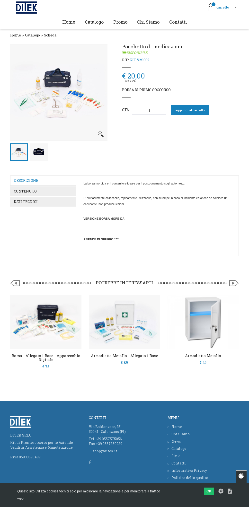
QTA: (126, 109)
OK (208, 491)
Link (175, 456)
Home (68, 22)
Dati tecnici (26, 201)
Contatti (178, 22)
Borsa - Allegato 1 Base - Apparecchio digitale (46, 357)
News (176, 441)
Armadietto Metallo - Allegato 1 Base (124, 355)
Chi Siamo (148, 22)
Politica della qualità (189, 477)
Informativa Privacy (189, 470)
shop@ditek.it (105, 451)
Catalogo (94, 22)
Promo (120, 22)
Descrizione (26, 180)
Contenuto (25, 191)
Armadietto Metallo (203, 355)
